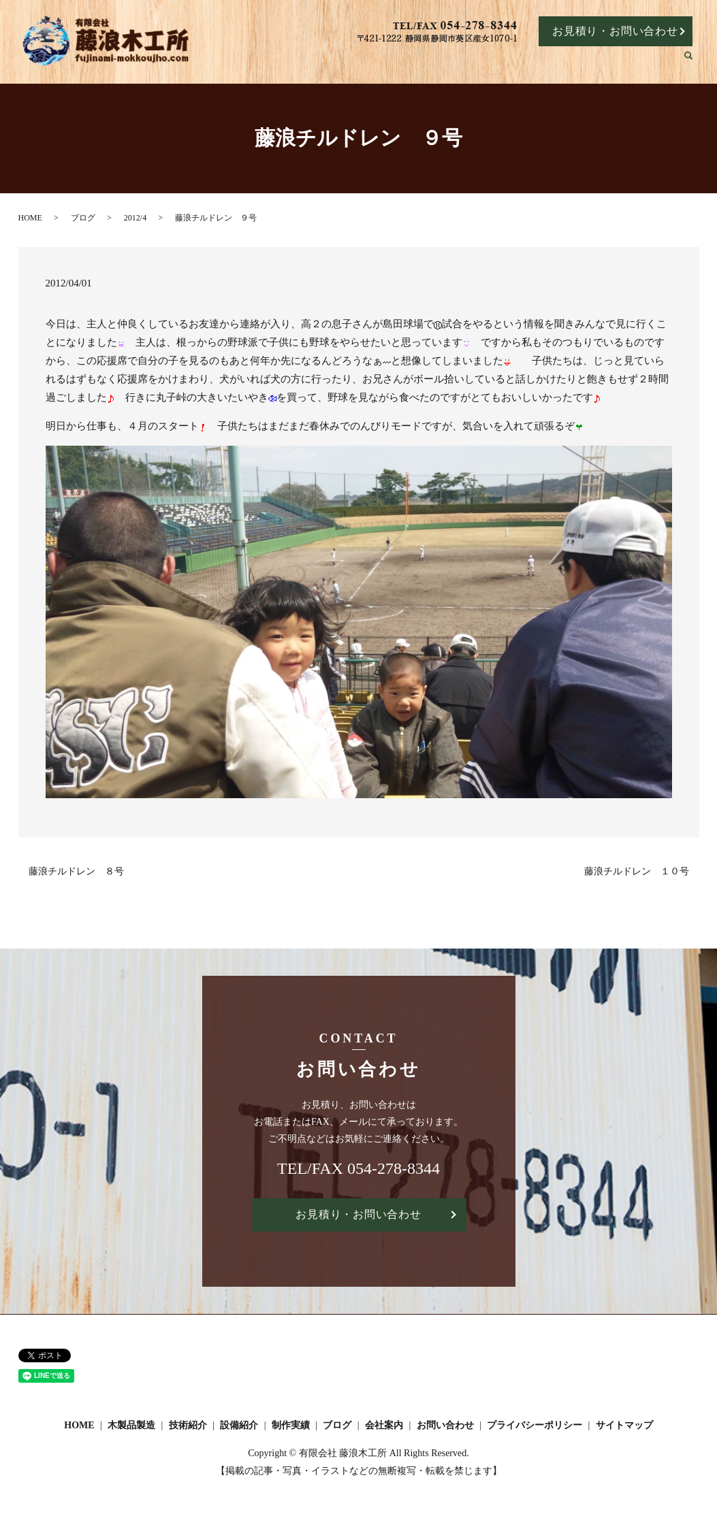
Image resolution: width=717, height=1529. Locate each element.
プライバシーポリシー (534, 1426)
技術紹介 (448, 62)
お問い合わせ (445, 1426)
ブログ (603, 62)
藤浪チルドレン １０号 (636, 871)
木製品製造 (389, 62)
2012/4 (135, 218)
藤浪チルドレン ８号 (76, 871)
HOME (330, 62)
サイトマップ (624, 1426)
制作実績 (555, 62)
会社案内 (652, 62)
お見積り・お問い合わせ (615, 31)
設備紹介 (501, 62)
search (695, 63)
